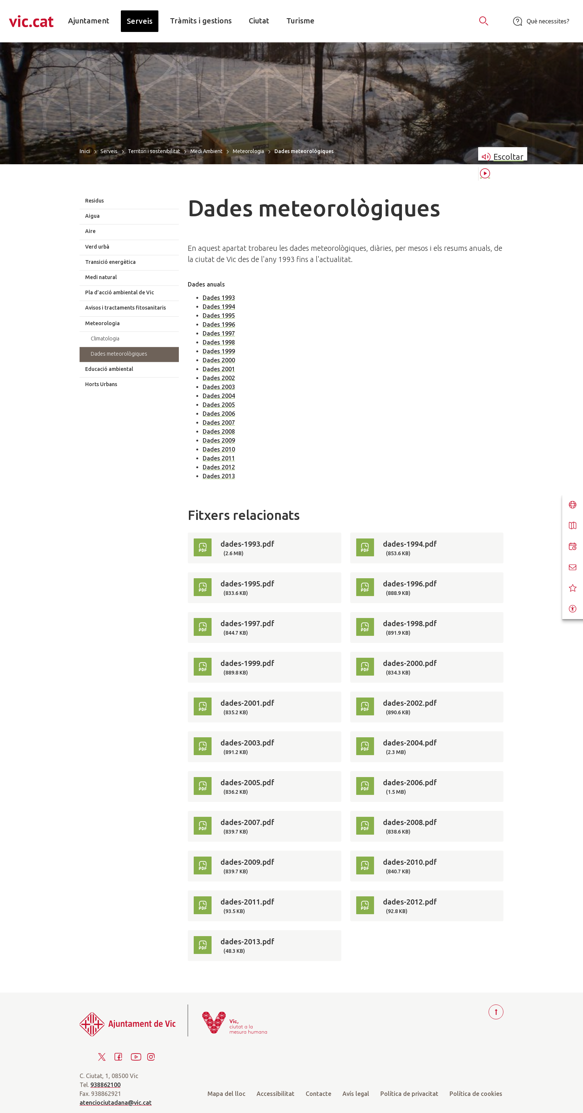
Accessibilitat (275, 1093)
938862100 (105, 1084)
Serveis (108, 151)
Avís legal (355, 1093)
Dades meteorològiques (119, 354)
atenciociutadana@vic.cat (116, 1102)
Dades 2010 (219, 449)
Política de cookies (476, 1093)
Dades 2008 (219, 431)
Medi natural (101, 277)
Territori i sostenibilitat (154, 151)
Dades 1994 (219, 306)
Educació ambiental (109, 369)
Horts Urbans (101, 384)
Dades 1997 (219, 333)
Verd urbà (97, 247)
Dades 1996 (219, 324)
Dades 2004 (219, 395)
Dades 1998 (219, 342)
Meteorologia (248, 151)
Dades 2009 (219, 440)
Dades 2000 (219, 360)
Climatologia (105, 339)
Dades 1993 (219, 297)
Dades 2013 (219, 476)
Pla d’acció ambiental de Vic (119, 292)
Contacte (318, 1093)
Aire (90, 231)
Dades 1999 (219, 351)
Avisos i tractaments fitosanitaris (125, 308)
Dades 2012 (219, 467)
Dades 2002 (219, 378)
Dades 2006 (219, 413)
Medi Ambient (206, 151)
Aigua (92, 216)
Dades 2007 (219, 422)
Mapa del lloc (226, 1093)
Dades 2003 (219, 387)
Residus (94, 201)
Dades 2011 (219, 458)
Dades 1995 (219, 315)
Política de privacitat (409, 1093)
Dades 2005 (219, 404)
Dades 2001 (219, 369)
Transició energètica (110, 262)
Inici (85, 151)
